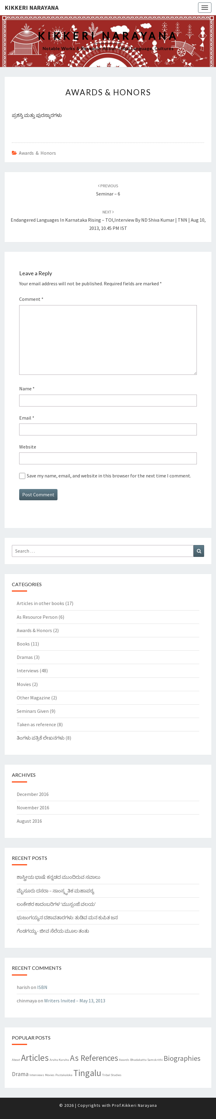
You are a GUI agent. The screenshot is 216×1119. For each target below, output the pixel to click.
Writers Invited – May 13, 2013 (74, 1001)
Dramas (25, 657)
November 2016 (33, 807)
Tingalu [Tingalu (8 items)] (87, 1073)
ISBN (42, 987)
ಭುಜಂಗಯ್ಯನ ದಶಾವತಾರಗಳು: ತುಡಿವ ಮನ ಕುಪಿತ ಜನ (67, 917)
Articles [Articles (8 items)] (35, 1057)
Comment (31, 299)
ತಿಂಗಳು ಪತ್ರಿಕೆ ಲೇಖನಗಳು (40, 738)
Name (27, 388)
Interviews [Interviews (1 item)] (37, 1075)
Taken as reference (36, 724)
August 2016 (29, 821)
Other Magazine (33, 698)
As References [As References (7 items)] (94, 1058)
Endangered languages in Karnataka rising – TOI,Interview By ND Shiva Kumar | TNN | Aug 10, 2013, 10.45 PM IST (108, 220)
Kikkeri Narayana (31, 7)
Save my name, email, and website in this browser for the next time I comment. (109, 476)
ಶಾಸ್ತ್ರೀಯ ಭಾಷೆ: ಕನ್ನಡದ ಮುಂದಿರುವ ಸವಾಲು (58, 877)
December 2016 (33, 794)
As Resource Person (37, 617)
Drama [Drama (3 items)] (20, 1074)
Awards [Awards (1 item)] (124, 1060)
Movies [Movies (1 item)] (49, 1075)
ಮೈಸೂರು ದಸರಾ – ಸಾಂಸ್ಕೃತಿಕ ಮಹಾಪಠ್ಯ (55, 891)
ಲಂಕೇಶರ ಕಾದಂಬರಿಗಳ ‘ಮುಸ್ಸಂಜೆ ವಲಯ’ (56, 904)
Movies (24, 684)
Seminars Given (33, 711)
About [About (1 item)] (16, 1060)
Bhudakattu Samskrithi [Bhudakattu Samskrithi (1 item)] (146, 1060)
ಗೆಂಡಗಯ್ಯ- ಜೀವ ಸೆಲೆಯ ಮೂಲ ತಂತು (53, 931)
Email (26, 418)
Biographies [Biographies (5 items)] (182, 1058)
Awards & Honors (37, 153)
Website (27, 447)
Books (23, 644)
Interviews (28, 670)
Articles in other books (40, 603)
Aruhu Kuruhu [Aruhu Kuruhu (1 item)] (59, 1060)
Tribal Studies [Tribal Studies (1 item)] (111, 1075)
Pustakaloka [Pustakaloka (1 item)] (63, 1075)
